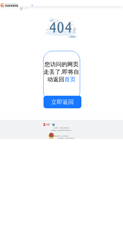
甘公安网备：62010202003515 (61, 138)
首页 (70, 79)
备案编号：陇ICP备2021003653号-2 (61, 130)
